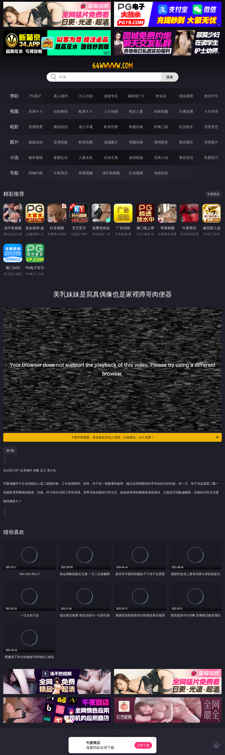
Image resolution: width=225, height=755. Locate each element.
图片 (14, 142)
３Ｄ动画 (111, 111)
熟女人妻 (136, 111)
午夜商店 (61, 172)
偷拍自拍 (61, 126)
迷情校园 (136, 157)
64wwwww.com (112, 65)
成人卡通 (86, 126)
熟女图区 (186, 142)
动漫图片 (111, 142)
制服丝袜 (136, 126)
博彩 (14, 96)
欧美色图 (86, 142)
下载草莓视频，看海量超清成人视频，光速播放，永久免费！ (145, 437)
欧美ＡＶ (86, 111)
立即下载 (143, 745)
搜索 (169, 77)
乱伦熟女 (186, 126)
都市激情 (36, 157)
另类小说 (161, 157)
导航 (14, 173)
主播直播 (186, 111)
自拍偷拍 (61, 111)
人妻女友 (86, 157)
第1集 (10, 450)
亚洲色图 (61, 142)
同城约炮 (36, 172)
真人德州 (61, 95)
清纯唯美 (161, 142)
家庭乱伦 (61, 157)
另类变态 (211, 126)
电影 (14, 127)
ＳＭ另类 (211, 111)
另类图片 (211, 142)
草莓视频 (86, 172)
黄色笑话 (186, 157)
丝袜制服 (161, 111)
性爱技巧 (211, 157)
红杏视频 (136, 172)
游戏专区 (111, 95)
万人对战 (86, 95)
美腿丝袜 (136, 142)
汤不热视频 (111, 172)
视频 (14, 111)
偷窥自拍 (36, 142)
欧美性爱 (111, 126)
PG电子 (35, 95)
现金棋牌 (186, 95)
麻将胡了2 (136, 95)
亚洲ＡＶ (36, 111)
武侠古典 (111, 157)
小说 (14, 157)
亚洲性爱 (36, 126)
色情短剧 (161, 172)
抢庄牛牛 (211, 95)
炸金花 (161, 95)
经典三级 (161, 126)
